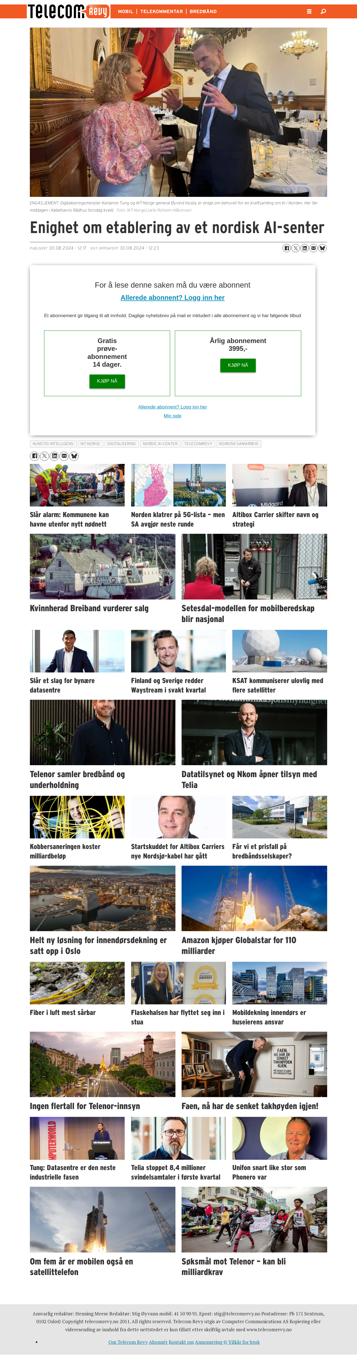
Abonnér (158, 1342)
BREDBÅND (203, 11)
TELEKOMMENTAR (161, 11)
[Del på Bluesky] (322, 248)
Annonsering (208, 1342)
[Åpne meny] (309, 12)
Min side (172, 416)
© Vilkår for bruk (241, 1342)
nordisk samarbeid (238, 444)
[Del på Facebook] (287, 248)
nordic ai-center (160, 444)
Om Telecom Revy (128, 1342)
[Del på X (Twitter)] (295, 248)
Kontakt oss (181, 1342)
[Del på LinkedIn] (304, 248)
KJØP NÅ (107, 381)
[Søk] (323, 11)
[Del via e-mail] (313, 248)
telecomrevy (198, 444)
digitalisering (121, 444)
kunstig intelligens (53, 444)
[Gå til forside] (68, 11)
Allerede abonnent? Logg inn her (172, 297)
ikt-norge (90, 444)
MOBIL (125, 11)
